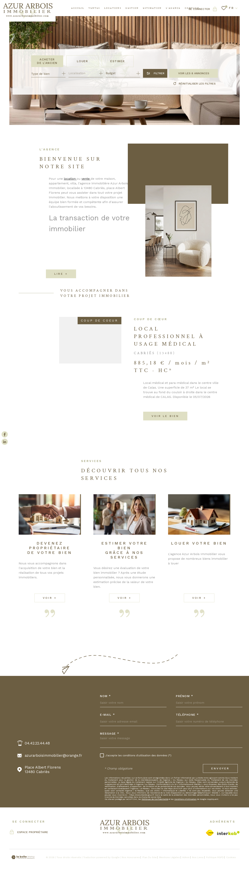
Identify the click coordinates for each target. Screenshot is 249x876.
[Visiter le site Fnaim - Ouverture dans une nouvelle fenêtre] (210, 833)
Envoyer (220, 768)
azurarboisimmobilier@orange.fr (53, 755)
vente (86, 183)
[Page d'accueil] (28, 10)
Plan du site (149, 857)
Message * (109, 733)
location (70, 183)
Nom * (105, 696)
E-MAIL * (107, 714)
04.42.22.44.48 (37, 743)
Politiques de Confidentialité (155, 799)
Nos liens (197, 857)
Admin (185, 857)
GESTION (132, 8)
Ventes (94, 8)
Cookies (231, 857)
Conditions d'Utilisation (185, 799)
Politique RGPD (215, 857)
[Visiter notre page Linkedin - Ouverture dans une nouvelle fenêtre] (5, 442)
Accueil (77, 8)
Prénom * (184, 696)
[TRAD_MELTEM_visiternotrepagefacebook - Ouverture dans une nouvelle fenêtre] (5, 434)
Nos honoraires (131, 857)
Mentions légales (169, 857)
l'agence (173, 8)
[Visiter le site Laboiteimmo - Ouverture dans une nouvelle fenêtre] (23, 857)
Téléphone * (187, 714)
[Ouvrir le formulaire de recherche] (155, 73)
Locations (112, 8)
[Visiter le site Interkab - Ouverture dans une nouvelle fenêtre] (228, 833)
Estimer (117, 61)
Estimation (152, 8)
